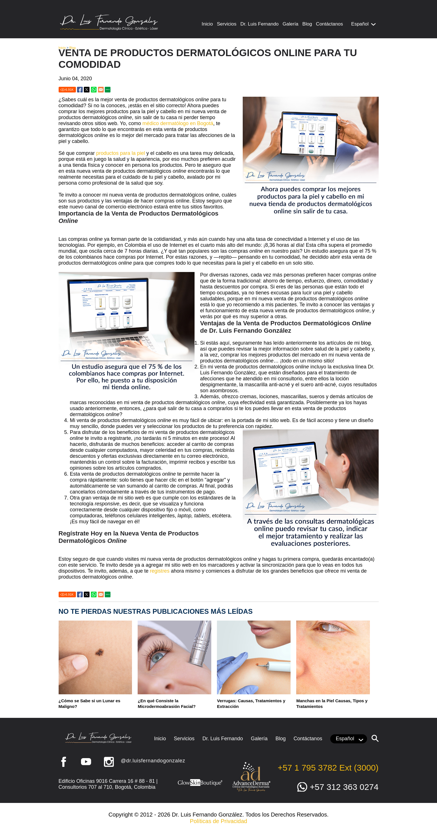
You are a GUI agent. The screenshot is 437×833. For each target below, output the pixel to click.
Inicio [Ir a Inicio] (207, 24)
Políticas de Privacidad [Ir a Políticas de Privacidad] (218, 821)
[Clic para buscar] (375, 738)
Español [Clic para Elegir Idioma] (359, 24)
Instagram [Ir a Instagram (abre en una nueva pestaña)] (109, 762)
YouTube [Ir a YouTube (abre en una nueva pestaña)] (86, 762)
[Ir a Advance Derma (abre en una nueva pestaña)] (251, 791)
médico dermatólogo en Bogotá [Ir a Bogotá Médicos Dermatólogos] (177, 123)
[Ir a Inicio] (109, 29)
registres (159, 571)
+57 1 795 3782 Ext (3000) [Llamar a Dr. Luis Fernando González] (328, 767)
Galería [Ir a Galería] (291, 24)
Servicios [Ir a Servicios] (226, 24)
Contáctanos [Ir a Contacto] (329, 24)
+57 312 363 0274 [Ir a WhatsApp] (344, 787)
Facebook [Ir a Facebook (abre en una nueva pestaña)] (64, 762)
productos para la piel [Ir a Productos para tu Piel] (120, 153)
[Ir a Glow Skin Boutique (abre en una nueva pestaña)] (200, 785)
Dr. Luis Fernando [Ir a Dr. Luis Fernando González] (259, 24)
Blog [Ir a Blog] (307, 24)
